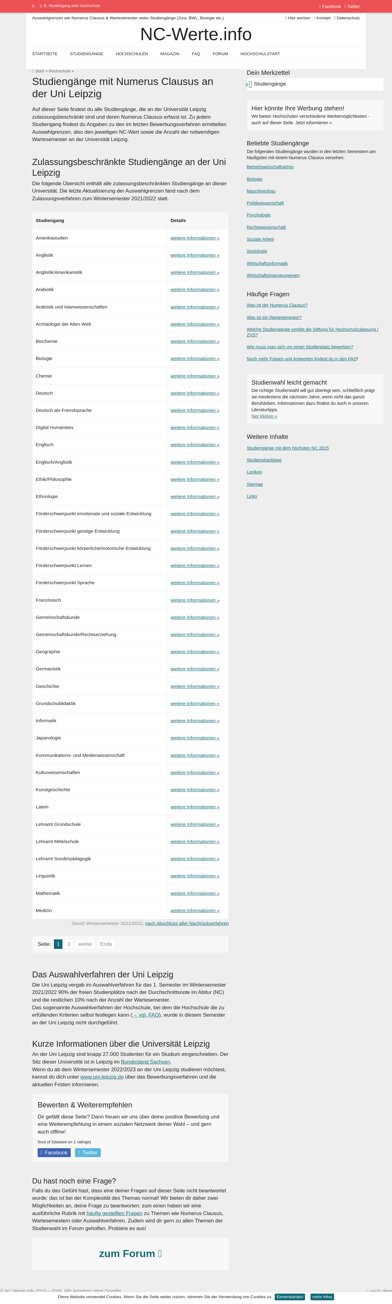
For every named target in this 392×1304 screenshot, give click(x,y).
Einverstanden (290, 1296)
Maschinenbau (261, 191)
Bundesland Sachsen (145, 1062)
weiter (85, 944)
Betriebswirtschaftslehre (270, 166)
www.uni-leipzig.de (102, 1077)
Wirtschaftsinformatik (267, 263)
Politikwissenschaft (265, 203)
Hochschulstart (260, 54)
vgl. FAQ (149, 1015)
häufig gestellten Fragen (114, 1213)
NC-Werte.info (196, 34)
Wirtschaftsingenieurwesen (273, 275)
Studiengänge (86, 54)
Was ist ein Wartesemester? (274, 317)
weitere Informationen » (195, 237)
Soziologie (257, 251)
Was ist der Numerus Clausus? (277, 305)
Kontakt (322, 18)
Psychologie (259, 215)
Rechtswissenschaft (266, 227)
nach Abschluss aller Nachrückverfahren (187, 923)
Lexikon (254, 472)
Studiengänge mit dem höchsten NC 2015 (288, 448)
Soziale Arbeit (260, 239)
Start (39, 71)
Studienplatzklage (264, 460)
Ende (106, 944)
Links (252, 496)
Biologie (254, 179)
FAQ (196, 54)
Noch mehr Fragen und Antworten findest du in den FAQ (302, 358)
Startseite (45, 54)
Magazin (169, 54)
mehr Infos (322, 1296)
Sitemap (255, 484)
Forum (220, 54)
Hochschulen (132, 54)
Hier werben (298, 18)
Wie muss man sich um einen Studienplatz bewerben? (300, 346)
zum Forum (130, 1253)
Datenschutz (347, 18)
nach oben (381, 1290)
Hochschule (59, 71)
